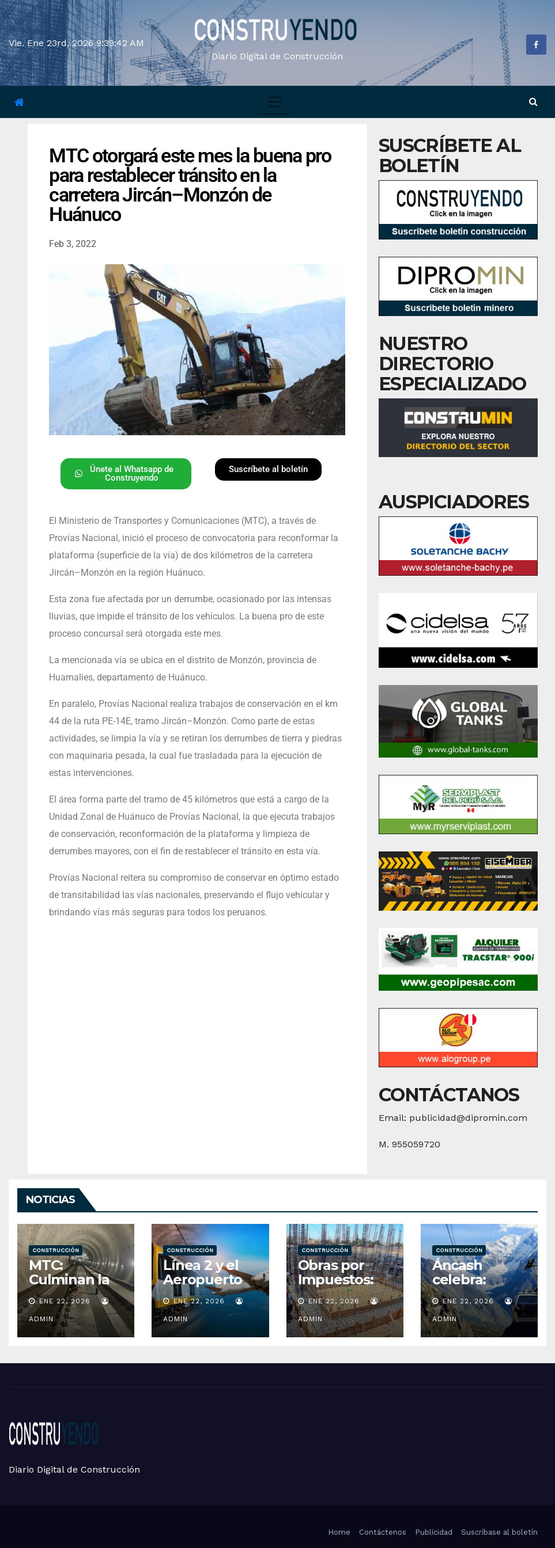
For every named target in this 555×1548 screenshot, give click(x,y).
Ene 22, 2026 (64, 1301)
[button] (533, 101)
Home (339, 1532)
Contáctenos (382, 1532)
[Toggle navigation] (275, 101)
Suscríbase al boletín (499, 1532)
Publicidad (433, 1532)
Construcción (55, 1250)
